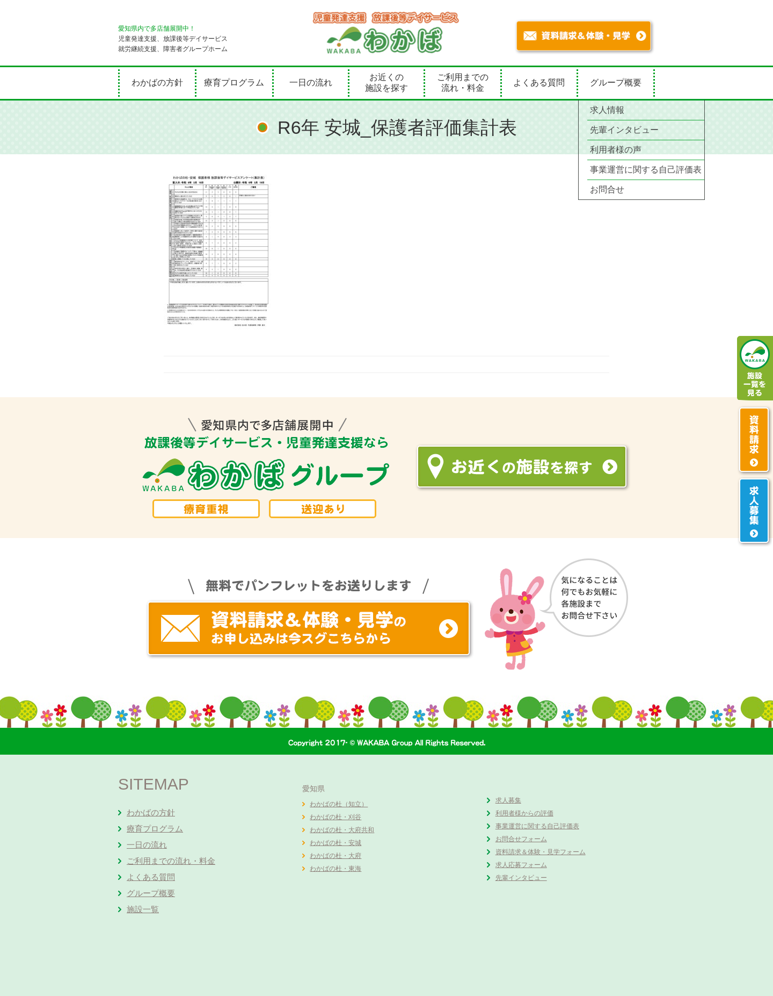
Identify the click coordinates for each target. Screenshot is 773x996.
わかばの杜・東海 (335, 868)
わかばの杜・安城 (335, 843)
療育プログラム (234, 82)
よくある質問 (539, 82)
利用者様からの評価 (524, 813)
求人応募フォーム (521, 865)
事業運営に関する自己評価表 (537, 826)
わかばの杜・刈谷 (335, 817)
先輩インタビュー (521, 878)
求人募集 (508, 800)
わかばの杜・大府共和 (342, 830)
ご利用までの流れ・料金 (462, 82)
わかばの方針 (157, 82)
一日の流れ (310, 82)
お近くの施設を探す (386, 82)
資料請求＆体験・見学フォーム (540, 852)
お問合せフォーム (521, 839)
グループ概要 (615, 82)
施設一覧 (143, 909)
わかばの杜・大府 (335, 855)
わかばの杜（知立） (339, 804)
